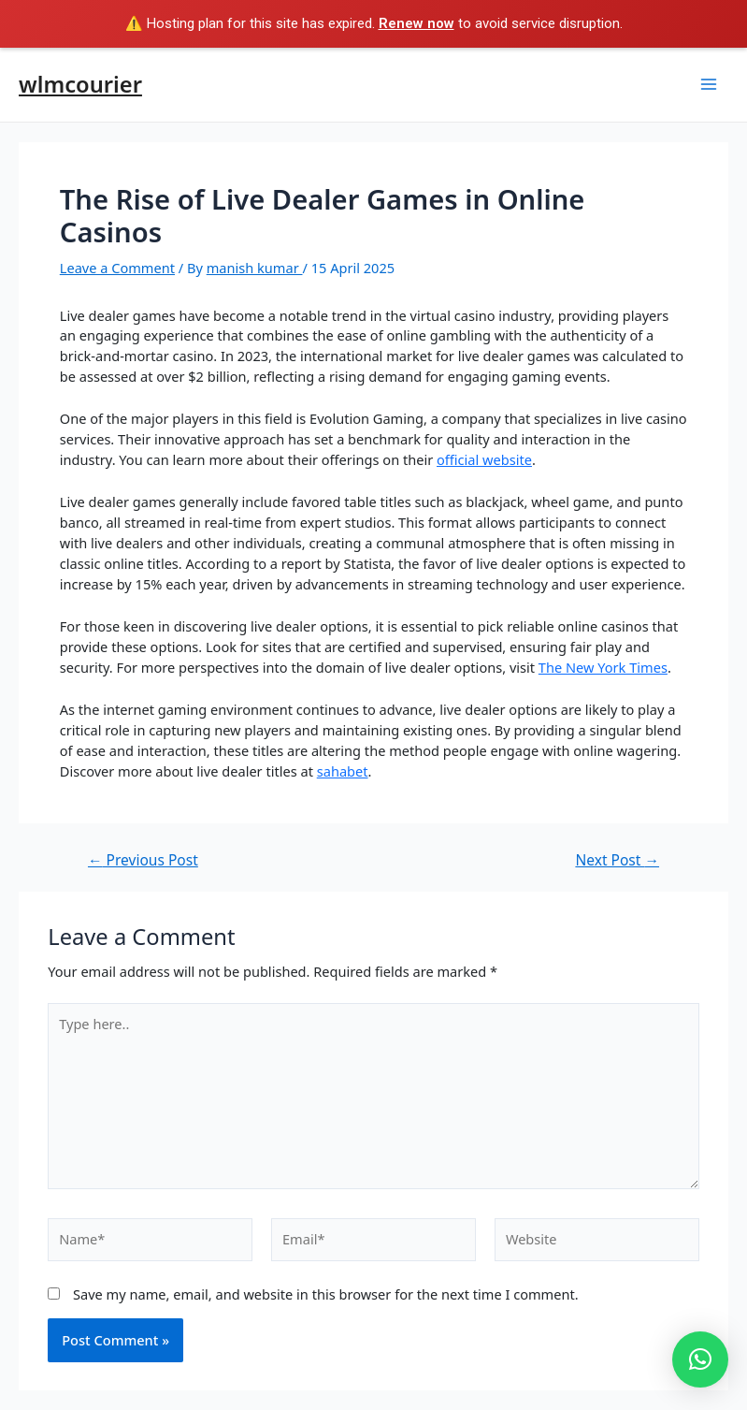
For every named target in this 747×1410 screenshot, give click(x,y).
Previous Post (143, 860)
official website (484, 459)
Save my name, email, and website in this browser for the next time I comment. (326, 1294)
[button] (700, 1359)
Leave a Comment (117, 267)
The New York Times (603, 667)
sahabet (342, 771)
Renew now (416, 23)
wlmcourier (80, 84)
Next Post (617, 860)
